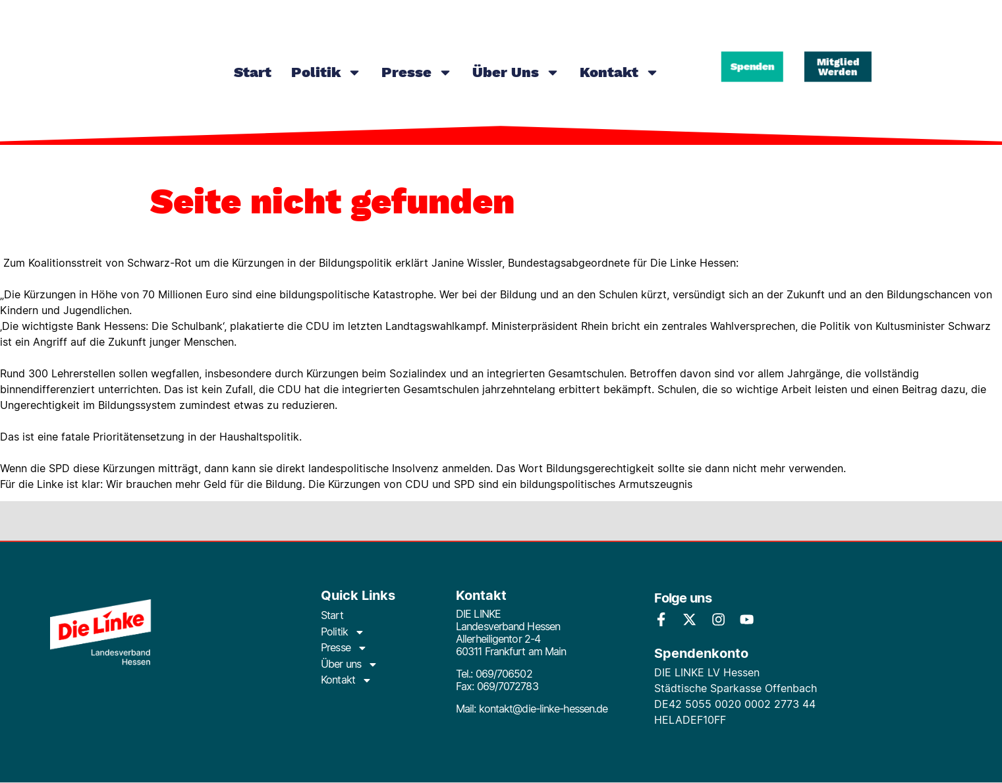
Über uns (516, 72)
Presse (417, 72)
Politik (326, 72)
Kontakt (619, 72)
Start (252, 72)
